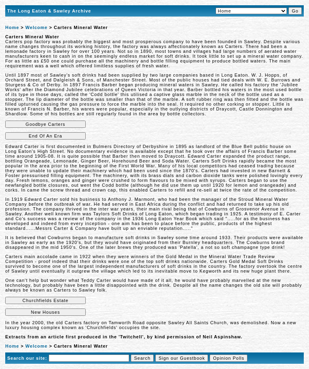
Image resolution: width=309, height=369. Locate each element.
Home (12, 27)
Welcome (36, 27)
